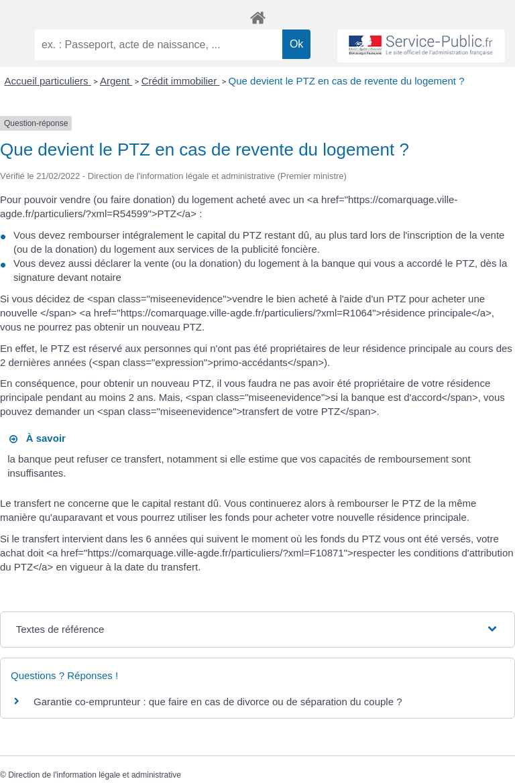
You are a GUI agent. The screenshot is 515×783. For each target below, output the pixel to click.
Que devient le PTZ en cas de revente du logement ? (347, 80)
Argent (116, 80)
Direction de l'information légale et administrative (94, 775)
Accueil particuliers (48, 80)
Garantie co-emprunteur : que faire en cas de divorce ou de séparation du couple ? (218, 701)
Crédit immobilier (180, 80)
